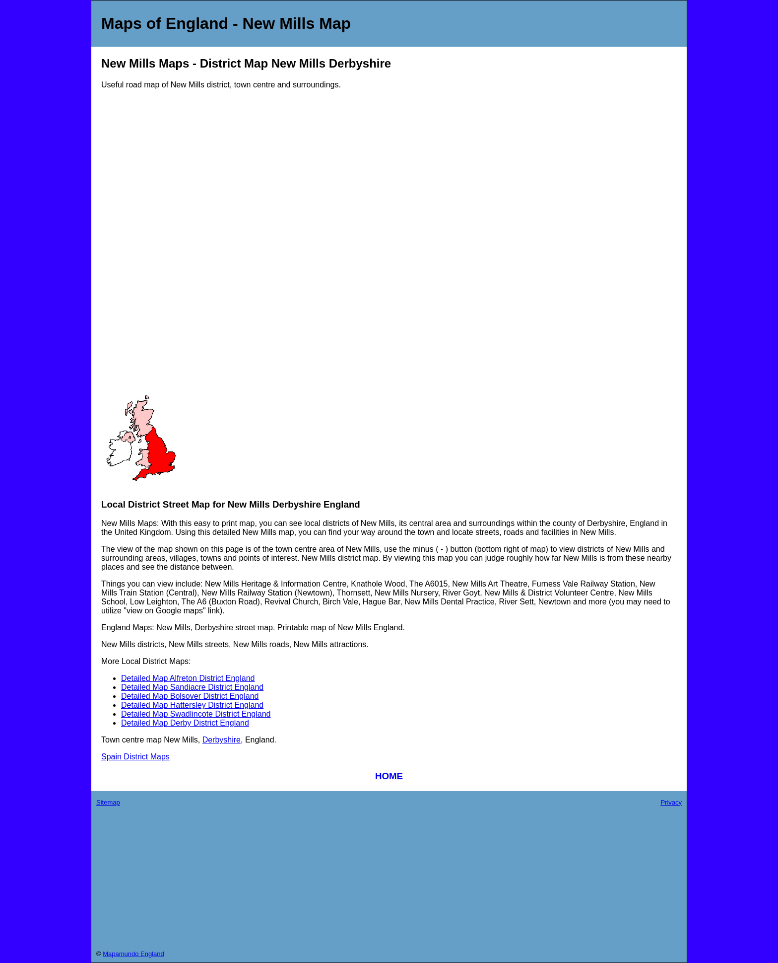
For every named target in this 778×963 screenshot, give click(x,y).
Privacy (671, 802)
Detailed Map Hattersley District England (192, 705)
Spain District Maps (135, 756)
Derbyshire (221, 740)
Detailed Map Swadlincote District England (195, 714)
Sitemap (108, 802)
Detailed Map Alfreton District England (188, 678)
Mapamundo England (133, 954)
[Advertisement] (141, 246)
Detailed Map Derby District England (185, 723)
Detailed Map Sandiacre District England (192, 687)
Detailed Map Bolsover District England (190, 696)
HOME (389, 776)
